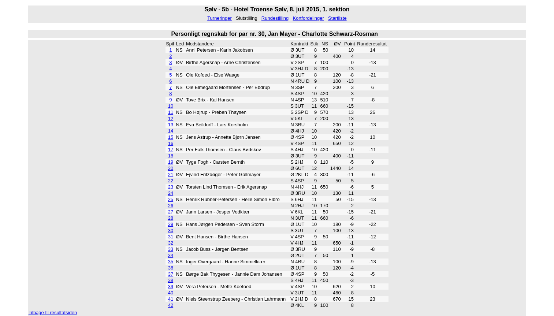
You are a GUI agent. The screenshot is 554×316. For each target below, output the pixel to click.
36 (170, 268)
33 (170, 249)
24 (170, 193)
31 (170, 236)
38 (170, 280)
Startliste (337, 18)
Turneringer (219, 18)
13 (170, 124)
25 (170, 199)
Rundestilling (275, 18)
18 (170, 156)
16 (170, 143)
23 (170, 187)
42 (170, 305)
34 (170, 255)
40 (170, 292)
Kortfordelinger (308, 18)
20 (170, 168)
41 (170, 299)
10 (170, 106)
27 (170, 212)
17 (170, 149)
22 (170, 180)
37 (170, 274)
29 (170, 224)
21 (170, 174)
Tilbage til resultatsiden (53, 312)
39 (170, 286)
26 (170, 205)
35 (170, 261)
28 (170, 218)
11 (170, 112)
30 (170, 230)
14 (170, 131)
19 (170, 162)
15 (170, 137)
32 (170, 243)
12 (170, 118)
